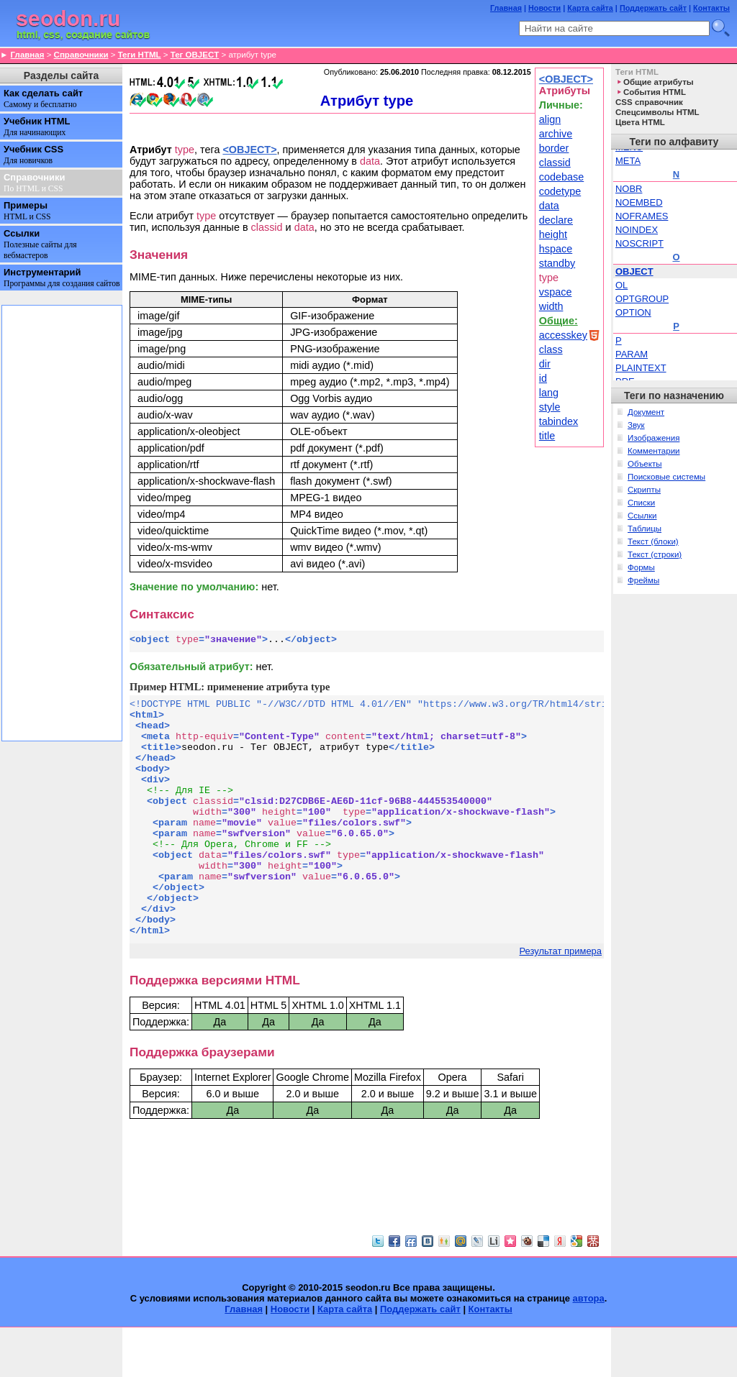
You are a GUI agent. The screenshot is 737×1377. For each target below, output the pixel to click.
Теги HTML (139, 54)
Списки (641, 502)
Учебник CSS (33, 154)
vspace (555, 292)
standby (557, 263)
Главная (506, 8)
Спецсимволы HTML (657, 112)
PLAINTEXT (640, 367)
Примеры (27, 210)
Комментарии (654, 451)
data (549, 205)
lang (549, 392)
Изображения (653, 438)
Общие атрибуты (658, 82)
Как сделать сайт (43, 98)
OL (621, 285)
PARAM (631, 354)
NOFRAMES (641, 216)
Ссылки (40, 244)
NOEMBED (639, 202)
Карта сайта (590, 8)
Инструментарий (62, 277)
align (550, 119)
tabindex (558, 421)
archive (555, 133)
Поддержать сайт (653, 8)
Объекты (645, 463)
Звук (636, 425)
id (543, 378)
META (628, 160)
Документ (646, 412)
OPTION (633, 312)
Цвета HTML (640, 122)
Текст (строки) (655, 554)
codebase (561, 177)
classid (555, 162)
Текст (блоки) (653, 541)
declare (556, 220)
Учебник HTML (37, 126)
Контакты (711, 8)
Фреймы (643, 580)
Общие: (558, 320)
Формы (641, 567)
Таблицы (644, 528)
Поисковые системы (666, 476)
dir (545, 364)
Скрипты (644, 489)
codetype (560, 191)
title (547, 436)
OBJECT (634, 271)
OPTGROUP (642, 298)
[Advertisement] (366, 1223)
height (553, 234)
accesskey (563, 335)
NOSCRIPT (639, 243)
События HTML (654, 92)
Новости (544, 8)
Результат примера (561, 1000)
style (550, 407)
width (551, 306)
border (554, 148)
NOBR (628, 188)
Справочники (81, 54)
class (551, 349)
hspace (555, 249)
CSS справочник (649, 102)
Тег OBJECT (195, 54)
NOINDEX (636, 229)
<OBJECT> (566, 79)
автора (589, 1347)
